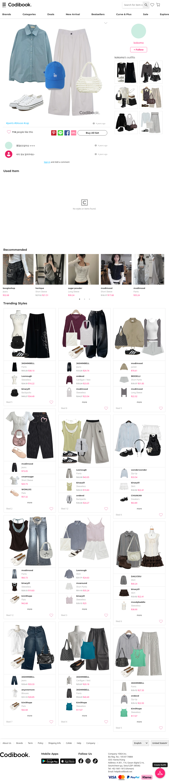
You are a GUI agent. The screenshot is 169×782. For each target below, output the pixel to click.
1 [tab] (79, 299)
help (79, 743)
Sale (145, 14)
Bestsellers (97, 14)
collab (69, 743)
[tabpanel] (19, 274)
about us (7, 743)
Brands (6, 14)
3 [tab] (89, 299)
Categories (29, 14)
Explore (164, 14)
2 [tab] (84, 299)
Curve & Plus (123, 14)
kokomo (139, 43)
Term (30, 743)
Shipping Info (54, 743)
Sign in (47, 162)
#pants (10, 123)
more (84, 402)
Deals (50, 14)
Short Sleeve (41, 291)
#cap (26, 123)
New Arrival (73, 14)
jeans (5, 291)
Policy (40, 743)
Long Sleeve (73, 291)
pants (136, 291)
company (90, 743)
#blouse (18, 123)
